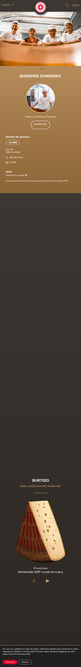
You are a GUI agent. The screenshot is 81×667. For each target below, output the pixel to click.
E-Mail (13, 162)
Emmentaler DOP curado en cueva (40, 572)
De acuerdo (10, 662)
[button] (3, 39)
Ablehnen (25, 662)
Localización (40, 124)
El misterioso (41, 568)
